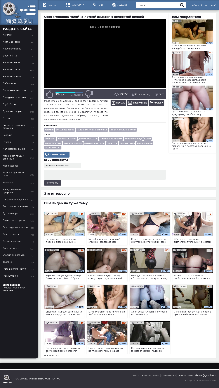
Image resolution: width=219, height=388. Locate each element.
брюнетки (50, 139)
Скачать (118, 103)
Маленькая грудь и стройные (91, 130)
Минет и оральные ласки (123, 130)
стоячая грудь (127, 143)
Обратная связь (185, 375)
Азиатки (49, 130)
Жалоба (156, 103)
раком (147, 139)
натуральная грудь (94, 143)
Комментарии (56, 154)
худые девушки (53, 143)
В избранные (137, 103)
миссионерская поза (111, 139)
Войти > (195, 5)
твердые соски (145, 143)
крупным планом (73, 143)
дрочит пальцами (88, 139)
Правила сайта (169, 375)
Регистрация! (208, 5)
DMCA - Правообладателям (146, 375)
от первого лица (133, 139)
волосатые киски (67, 139)
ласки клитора (53, 148)
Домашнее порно (65, 130)
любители (112, 143)
